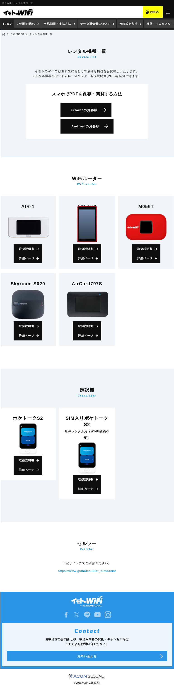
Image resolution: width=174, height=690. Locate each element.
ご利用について (19, 34)
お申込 (154, 12)
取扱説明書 (26, 249)
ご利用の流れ (26, 23)
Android (85, 126)
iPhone (84, 110)
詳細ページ (26, 258)
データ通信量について (95, 23)
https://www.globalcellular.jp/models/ (87, 571)
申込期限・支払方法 (57, 23)
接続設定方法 (128, 23)
